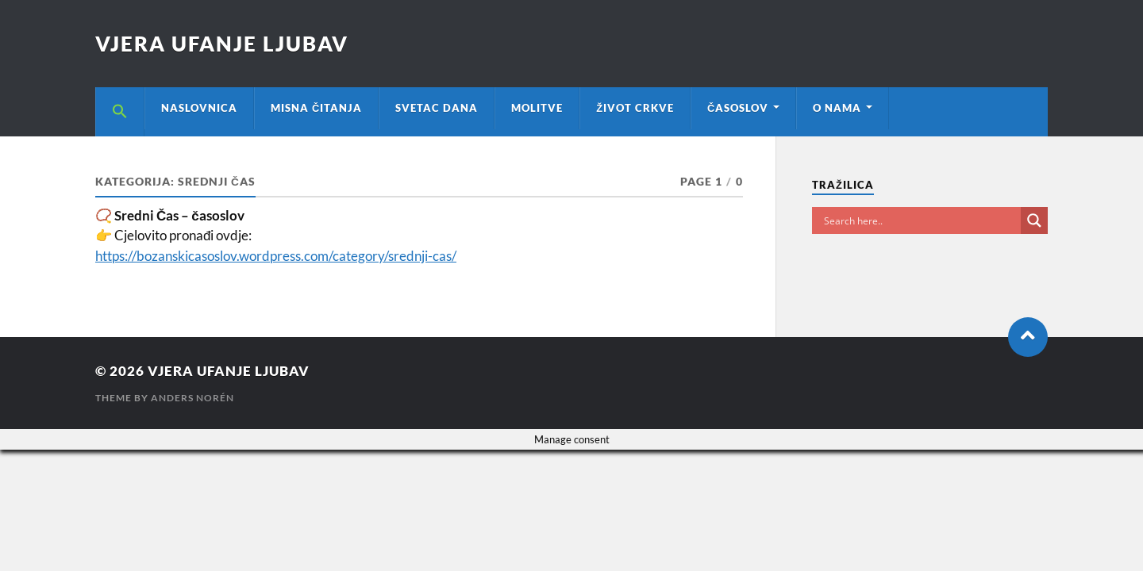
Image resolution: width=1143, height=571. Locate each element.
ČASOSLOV (737, 108)
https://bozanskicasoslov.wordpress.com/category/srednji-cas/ (275, 255)
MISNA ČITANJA (316, 108)
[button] (120, 111)
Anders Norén (192, 398)
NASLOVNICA (199, 108)
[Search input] (920, 220)
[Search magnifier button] (1034, 220)
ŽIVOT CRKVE (635, 108)
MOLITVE (537, 108)
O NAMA (837, 108)
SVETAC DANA (436, 108)
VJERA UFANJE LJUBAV (221, 44)
